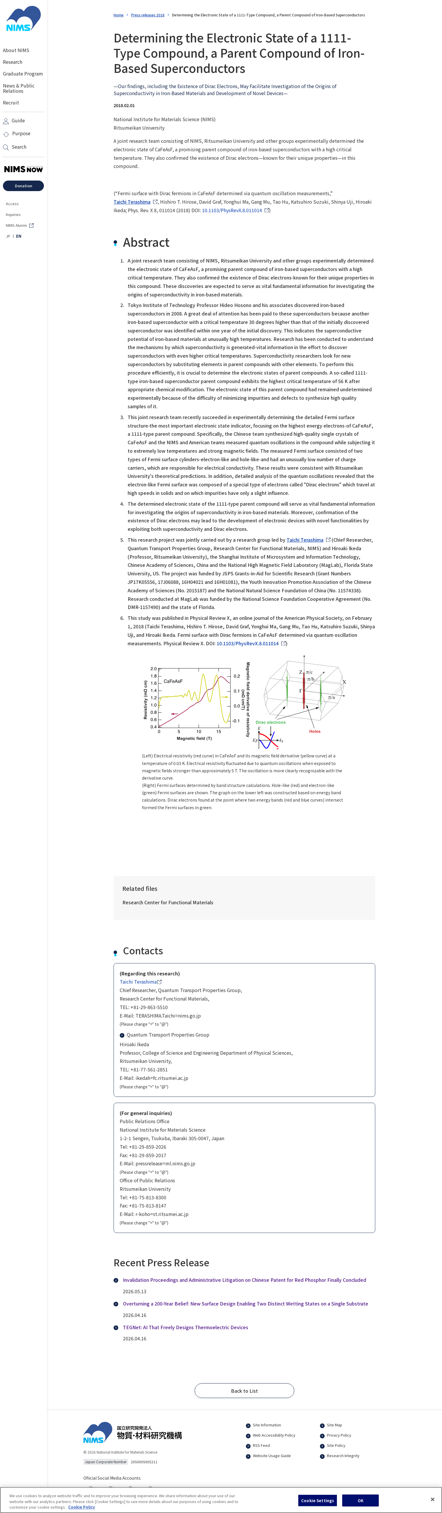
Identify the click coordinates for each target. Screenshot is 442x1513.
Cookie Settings (317, 1504)
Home (119, 14)
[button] (244, 1390)
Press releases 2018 (148, 14)
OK (361, 1504)
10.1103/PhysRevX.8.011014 (232, 210)
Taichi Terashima (132, 201)
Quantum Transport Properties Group (164, 1034)
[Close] (432, 1503)
